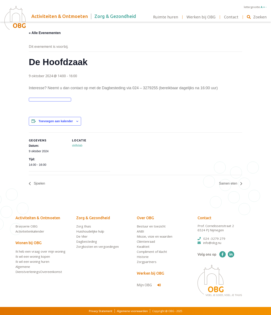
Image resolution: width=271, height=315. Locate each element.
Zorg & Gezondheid (93, 218)
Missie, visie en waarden (154, 236)
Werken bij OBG (150, 273)
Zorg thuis (83, 226)
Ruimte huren (165, 16)
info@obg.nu (209, 243)
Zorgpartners (146, 262)
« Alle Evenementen (45, 33)
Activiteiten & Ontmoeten (37, 218)
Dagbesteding (86, 241)
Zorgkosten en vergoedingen (97, 246)
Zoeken (257, 16)
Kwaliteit (143, 246)
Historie (143, 257)
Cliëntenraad (146, 241)
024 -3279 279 (211, 238)
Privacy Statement (100, 311)
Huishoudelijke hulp (90, 231)
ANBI (140, 231)
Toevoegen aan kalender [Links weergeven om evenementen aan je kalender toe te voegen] (56, 121)
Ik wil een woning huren (32, 261)
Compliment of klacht (152, 251)
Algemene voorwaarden (132, 311)
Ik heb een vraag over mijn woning (40, 251)
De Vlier (82, 236)
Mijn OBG (149, 285)
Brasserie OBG (26, 226)
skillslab (77, 145)
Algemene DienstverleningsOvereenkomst (38, 269)
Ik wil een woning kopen (32, 256)
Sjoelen (39, 183)
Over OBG (145, 218)
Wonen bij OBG (28, 243)
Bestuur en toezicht (151, 226)
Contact (204, 218)
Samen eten (228, 183)
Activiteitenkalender (29, 231)
